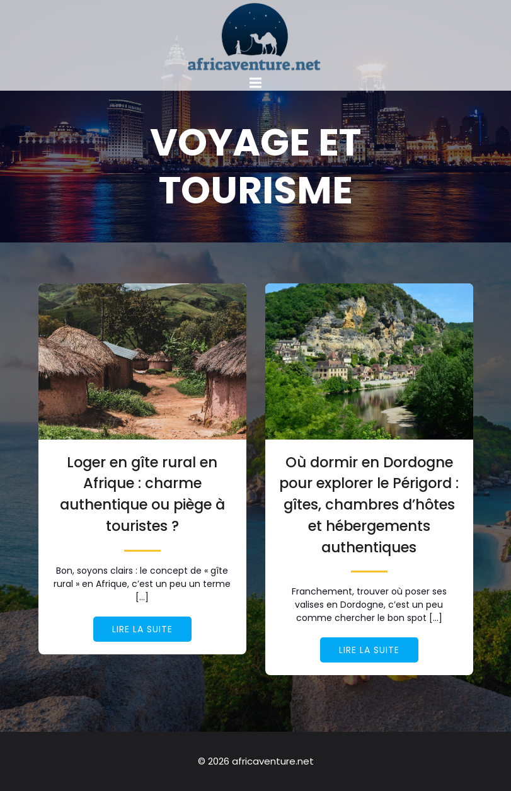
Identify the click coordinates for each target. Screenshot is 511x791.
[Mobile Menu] (255, 83)
